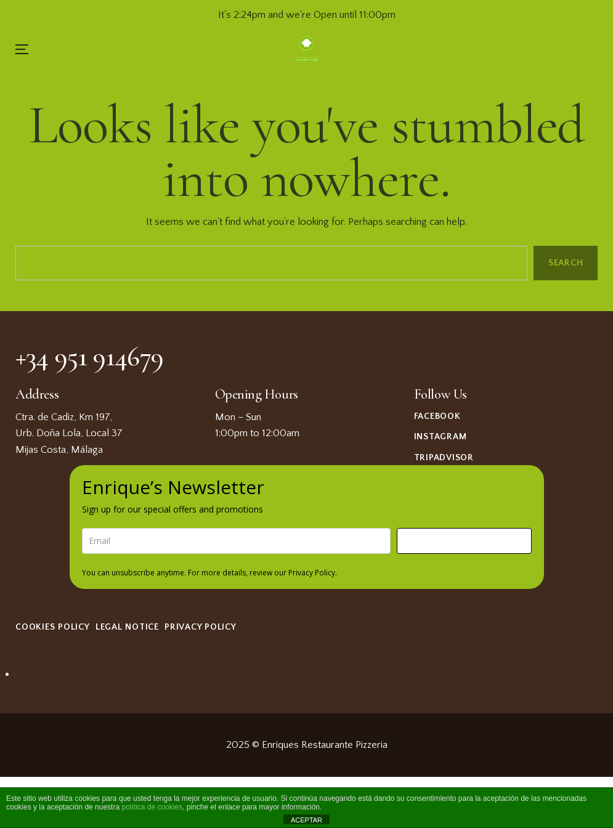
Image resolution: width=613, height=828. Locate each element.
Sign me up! (464, 540)
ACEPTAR (306, 820)
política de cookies (151, 807)
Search (565, 263)
